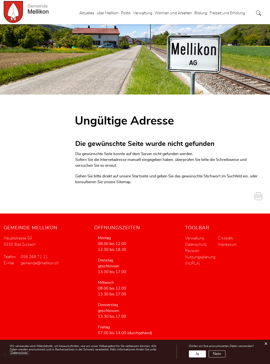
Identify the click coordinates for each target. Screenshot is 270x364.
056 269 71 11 (34, 257)
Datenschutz (196, 244)
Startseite (140, 176)
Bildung (200, 13)
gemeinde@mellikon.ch (40, 263)
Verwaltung (142, 13)
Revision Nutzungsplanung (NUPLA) (200, 257)
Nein (217, 354)
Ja (197, 354)
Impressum (227, 244)
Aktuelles (86, 13)
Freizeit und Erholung (227, 13)
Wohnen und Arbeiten (173, 13)
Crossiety (226, 238)
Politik (126, 13)
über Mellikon (107, 13)
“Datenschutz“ (19, 352)
